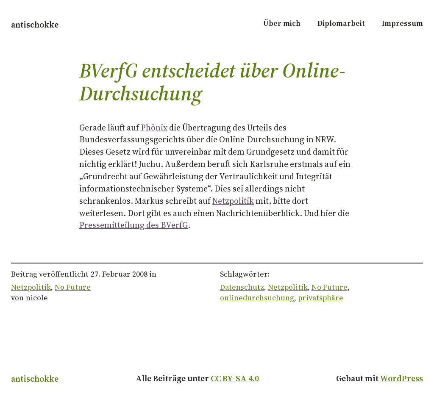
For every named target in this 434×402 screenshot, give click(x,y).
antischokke (34, 24)
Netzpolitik (233, 200)
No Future (73, 287)
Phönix (154, 127)
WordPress (401, 378)
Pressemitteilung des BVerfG (133, 224)
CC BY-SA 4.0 (235, 378)
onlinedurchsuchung (257, 298)
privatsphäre (320, 298)
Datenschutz (242, 287)
